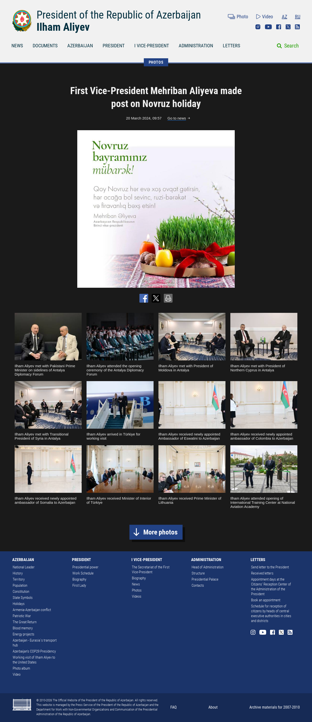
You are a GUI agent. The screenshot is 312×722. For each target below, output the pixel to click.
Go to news (176, 118)
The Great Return (25, 622)
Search (291, 46)
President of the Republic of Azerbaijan (119, 15)
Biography (79, 579)
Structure (198, 573)
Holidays (19, 604)
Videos (136, 596)
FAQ (173, 707)
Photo (242, 17)
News (136, 584)
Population (20, 585)
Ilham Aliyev (63, 27)
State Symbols (23, 597)
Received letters (262, 573)
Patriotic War (22, 616)
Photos (137, 590)
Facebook (278, 26)
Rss (297, 26)
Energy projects (23, 634)
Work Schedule (83, 573)
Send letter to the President (270, 567)
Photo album (21, 668)
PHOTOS (156, 62)
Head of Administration (208, 567)
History (18, 573)
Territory (19, 579)
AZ (284, 17)
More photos (160, 532)
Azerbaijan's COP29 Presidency (34, 651)
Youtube (268, 26)
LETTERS (231, 46)
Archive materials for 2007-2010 (274, 707)
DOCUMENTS (45, 46)
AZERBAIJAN (80, 46)
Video (267, 17)
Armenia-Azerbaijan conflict (32, 610)
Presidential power (85, 567)
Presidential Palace (205, 579)
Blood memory (23, 628)
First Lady (79, 585)
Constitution (21, 591)
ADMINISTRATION (196, 46)
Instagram (257, 26)
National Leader (24, 567)
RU (297, 17)
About (213, 707)
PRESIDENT (114, 46)
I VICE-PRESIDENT (151, 46)
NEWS (17, 46)
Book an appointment (265, 600)
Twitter (288, 26)
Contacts (198, 585)
